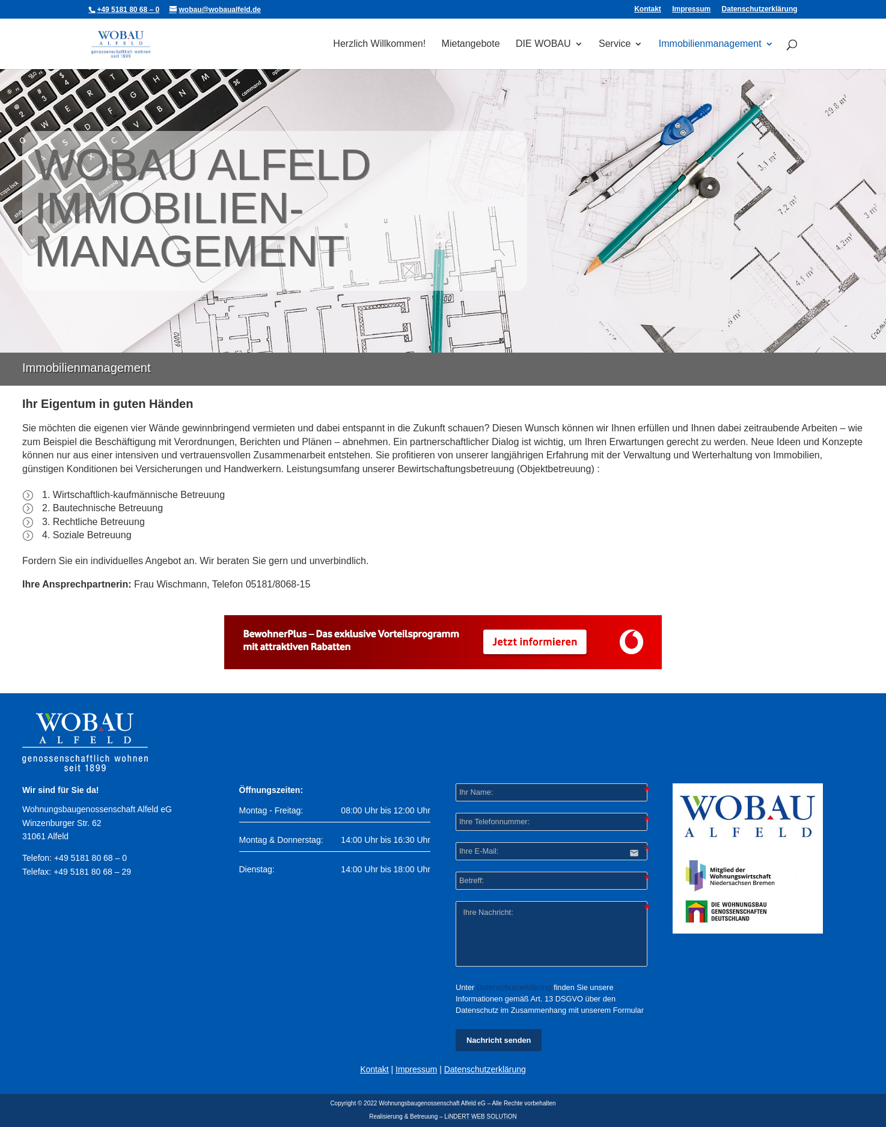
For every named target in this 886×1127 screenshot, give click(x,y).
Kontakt (647, 9)
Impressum (691, 9)
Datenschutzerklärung (760, 9)
